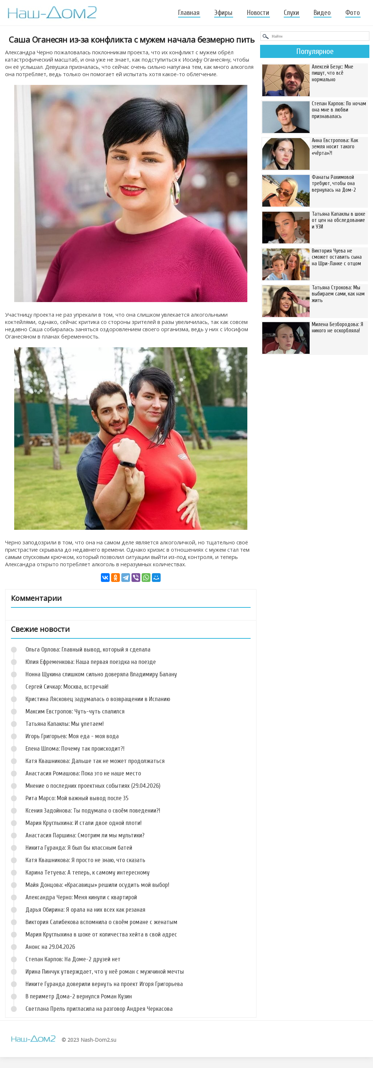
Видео (322, 13)
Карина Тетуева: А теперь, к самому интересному (87, 872)
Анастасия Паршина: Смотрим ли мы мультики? (85, 835)
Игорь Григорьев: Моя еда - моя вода (72, 736)
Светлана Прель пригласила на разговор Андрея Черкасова (99, 1008)
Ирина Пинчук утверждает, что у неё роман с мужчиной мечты (104, 971)
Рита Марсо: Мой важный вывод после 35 (77, 798)
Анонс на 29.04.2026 (50, 946)
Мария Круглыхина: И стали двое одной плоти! (83, 822)
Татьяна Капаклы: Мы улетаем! (64, 723)
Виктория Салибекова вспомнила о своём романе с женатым (101, 922)
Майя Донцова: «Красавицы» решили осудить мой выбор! (97, 884)
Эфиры (223, 13)
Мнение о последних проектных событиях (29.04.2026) (92, 785)
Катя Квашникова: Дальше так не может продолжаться (95, 761)
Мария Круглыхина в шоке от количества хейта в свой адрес (101, 934)
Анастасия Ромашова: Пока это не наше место (83, 773)
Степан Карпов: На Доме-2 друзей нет (73, 959)
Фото (352, 13)
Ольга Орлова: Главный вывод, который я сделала (87, 649)
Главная (189, 13)
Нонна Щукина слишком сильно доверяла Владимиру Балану (101, 674)
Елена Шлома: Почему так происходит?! (75, 748)
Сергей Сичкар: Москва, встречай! (67, 686)
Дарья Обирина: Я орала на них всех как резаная (85, 909)
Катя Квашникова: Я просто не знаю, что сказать (85, 860)
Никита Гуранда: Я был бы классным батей (78, 847)
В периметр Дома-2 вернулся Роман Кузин (78, 996)
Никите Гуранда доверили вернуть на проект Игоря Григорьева (104, 984)
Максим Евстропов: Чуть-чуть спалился (75, 711)
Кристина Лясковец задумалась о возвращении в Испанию (97, 699)
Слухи (291, 13)
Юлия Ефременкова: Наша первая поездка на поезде (90, 661)
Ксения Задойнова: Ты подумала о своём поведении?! (92, 810)
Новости (258, 13)
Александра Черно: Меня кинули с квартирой (81, 897)
